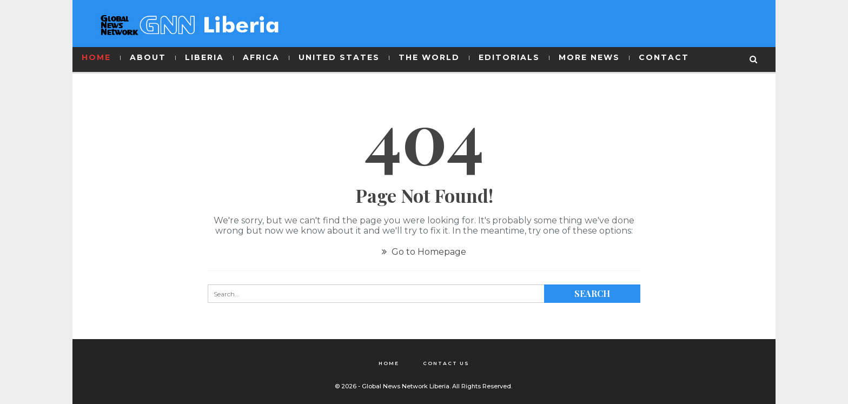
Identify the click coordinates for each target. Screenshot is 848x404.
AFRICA (261, 57)
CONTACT (664, 57)
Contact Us (446, 363)
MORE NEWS (589, 57)
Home (389, 363)
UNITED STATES (339, 57)
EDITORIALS (509, 57)
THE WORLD (429, 57)
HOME (96, 57)
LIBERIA (204, 57)
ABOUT (148, 57)
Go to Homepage (424, 252)
